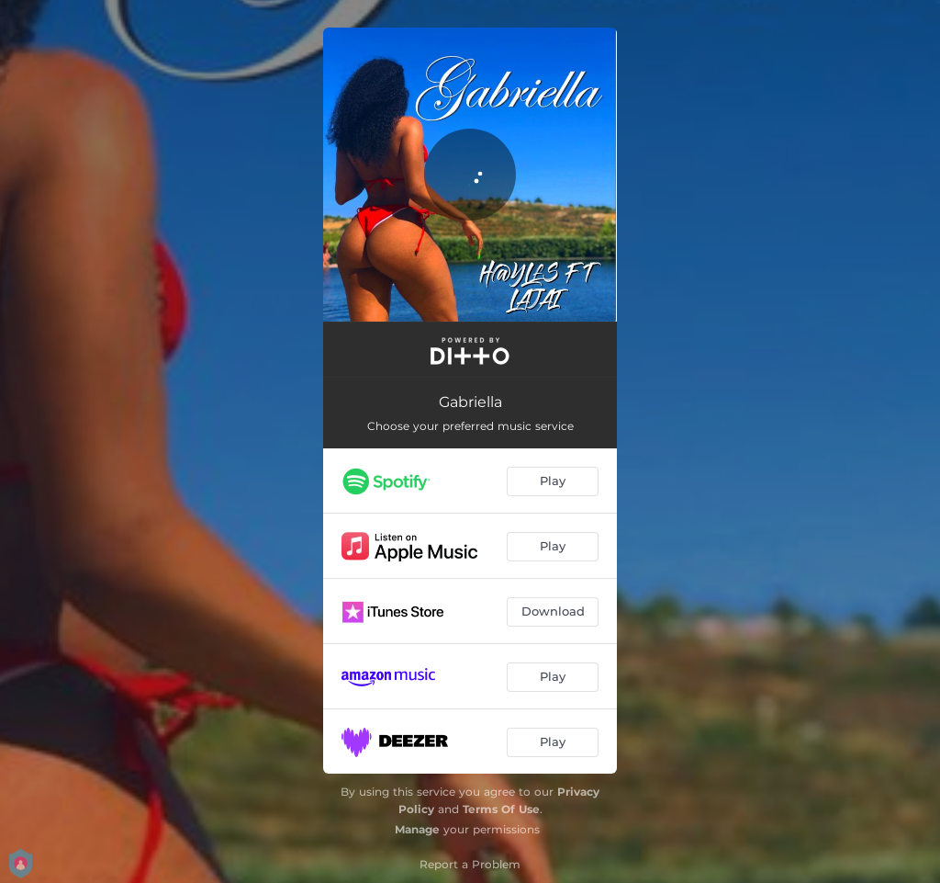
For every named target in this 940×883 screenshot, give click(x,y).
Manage (417, 829)
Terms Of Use (501, 809)
